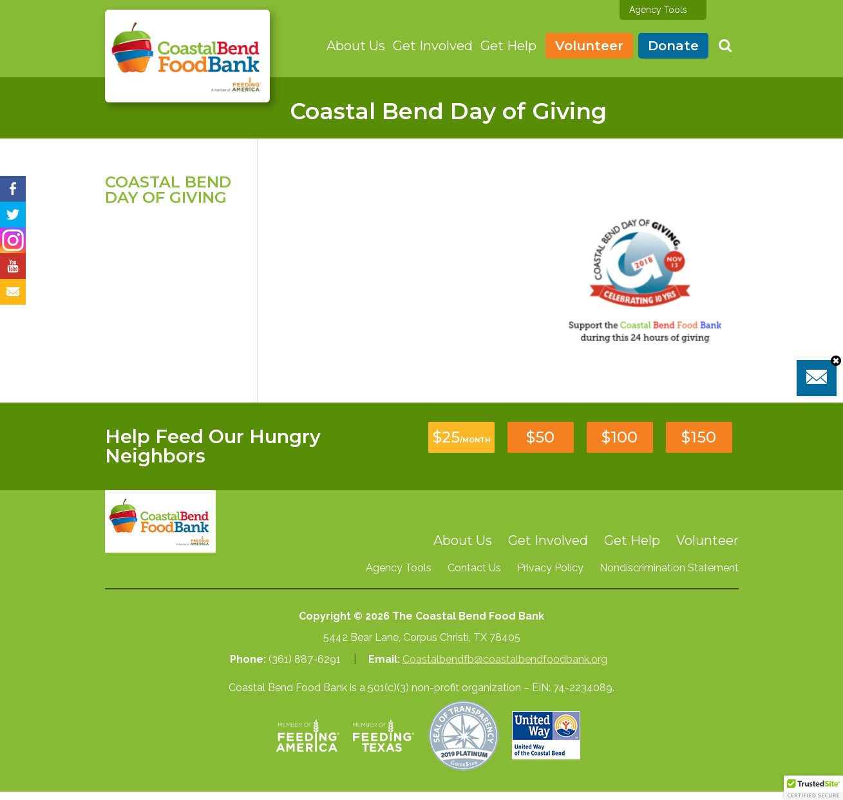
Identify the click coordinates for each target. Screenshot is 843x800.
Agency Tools (658, 10)
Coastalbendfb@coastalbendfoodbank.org (505, 659)
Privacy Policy (550, 568)
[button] (813, 788)
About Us (356, 45)
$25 (461, 437)
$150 (698, 437)
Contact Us (474, 568)
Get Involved (433, 45)
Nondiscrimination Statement (669, 568)
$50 (540, 437)
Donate (673, 45)
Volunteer (589, 45)
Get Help (508, 45)
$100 (619, 437)
